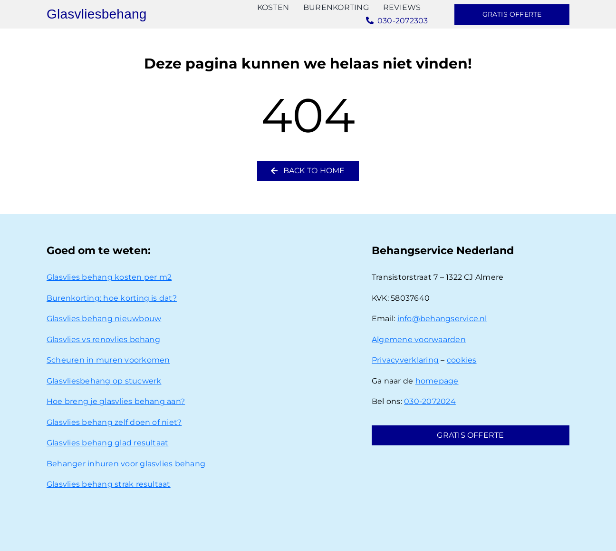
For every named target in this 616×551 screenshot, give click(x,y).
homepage (437, 380)
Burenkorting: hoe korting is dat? (112, 298)
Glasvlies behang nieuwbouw (104, 318)
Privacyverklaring (405, 359)
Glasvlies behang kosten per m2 (109, 277)
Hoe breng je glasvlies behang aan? (116, 401)
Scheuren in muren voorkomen (108, 359)
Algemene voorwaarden (419, 339)
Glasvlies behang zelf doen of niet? (114, 422)
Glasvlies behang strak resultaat (109, 484)
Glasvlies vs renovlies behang (103, 339)
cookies (462, 359)
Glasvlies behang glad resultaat (107, 442)
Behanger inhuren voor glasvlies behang (126, 463)
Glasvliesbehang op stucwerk (104, 380)
